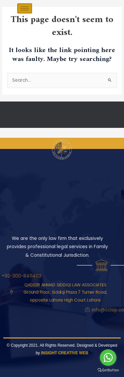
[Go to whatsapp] (108, 357)
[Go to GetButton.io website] (108, 370)
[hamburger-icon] (24, 8)
